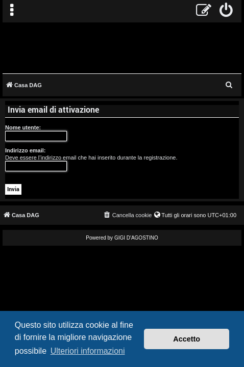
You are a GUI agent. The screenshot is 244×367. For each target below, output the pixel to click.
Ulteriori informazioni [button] (88, 351)
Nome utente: (23, 127)
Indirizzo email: (25, 150)
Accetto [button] (186, 339)
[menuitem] (226, 11)
